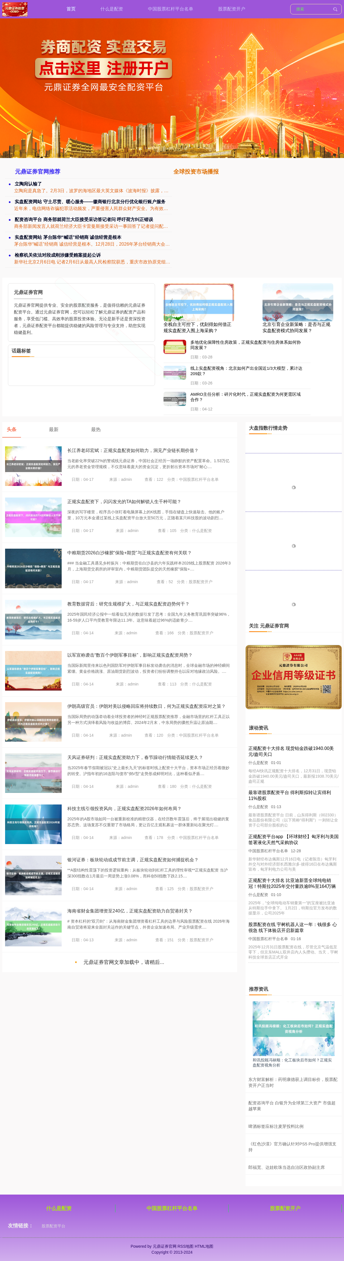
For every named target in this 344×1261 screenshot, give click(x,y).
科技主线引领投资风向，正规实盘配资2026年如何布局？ (124, 808)
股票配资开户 (231, 9)
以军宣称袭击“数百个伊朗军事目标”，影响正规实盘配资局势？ (130, 655)
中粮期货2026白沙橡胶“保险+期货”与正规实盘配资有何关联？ (129, 552)
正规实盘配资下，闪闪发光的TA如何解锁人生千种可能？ (124, 501)
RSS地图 (185, 1246)
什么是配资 (111, 9)
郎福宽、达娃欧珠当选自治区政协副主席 (286, 1167)
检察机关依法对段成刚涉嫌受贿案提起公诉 (58, 255)
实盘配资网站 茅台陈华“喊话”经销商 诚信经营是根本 (68, 237)
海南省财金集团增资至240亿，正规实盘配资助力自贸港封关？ (130, 911)
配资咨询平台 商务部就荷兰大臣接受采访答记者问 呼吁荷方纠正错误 (84, 219)
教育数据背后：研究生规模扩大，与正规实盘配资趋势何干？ (128, 604)
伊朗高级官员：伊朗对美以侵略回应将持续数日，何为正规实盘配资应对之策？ (146, 706)
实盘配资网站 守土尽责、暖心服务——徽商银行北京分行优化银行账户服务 (90, 201)
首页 (71, 9)
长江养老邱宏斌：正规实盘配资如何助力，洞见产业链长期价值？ (133, 450)
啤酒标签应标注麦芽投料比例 (276, 1126)
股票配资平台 (53, 1226)
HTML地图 (204, 1246)
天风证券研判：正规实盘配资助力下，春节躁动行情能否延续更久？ (135, 757)
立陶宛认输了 (28, 183)
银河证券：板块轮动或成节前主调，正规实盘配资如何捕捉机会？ (133, 859)
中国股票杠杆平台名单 (170, 9)
